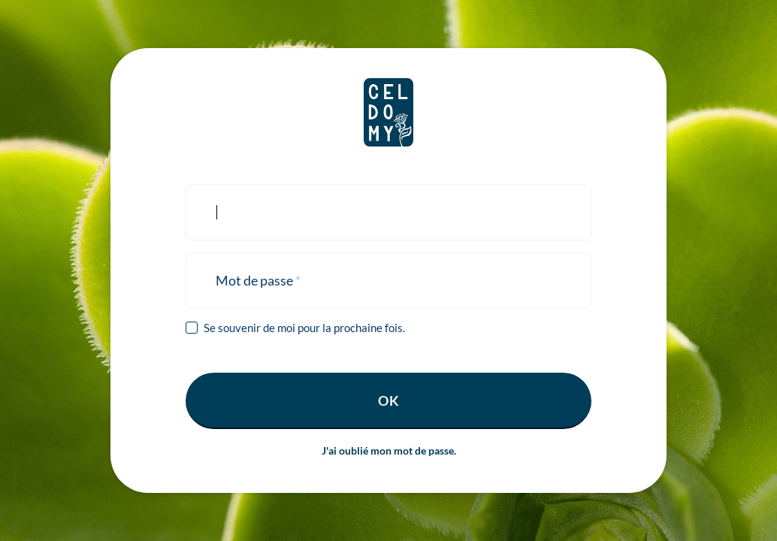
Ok (389, 400)
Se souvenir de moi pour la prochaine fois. (304, 327)
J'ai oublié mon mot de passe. (389, 450)
